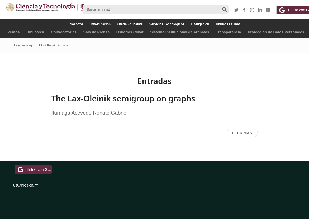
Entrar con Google (34, 169)
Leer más (242, 133)
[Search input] (153, 9)
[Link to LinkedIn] (260, 10)
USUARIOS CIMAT (25, 185)
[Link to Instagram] (252, 10)
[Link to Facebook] (244, 10)
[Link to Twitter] (236, 10)
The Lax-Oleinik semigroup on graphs (123, 98)
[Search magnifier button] (224, 9)
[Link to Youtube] (268, 10)
